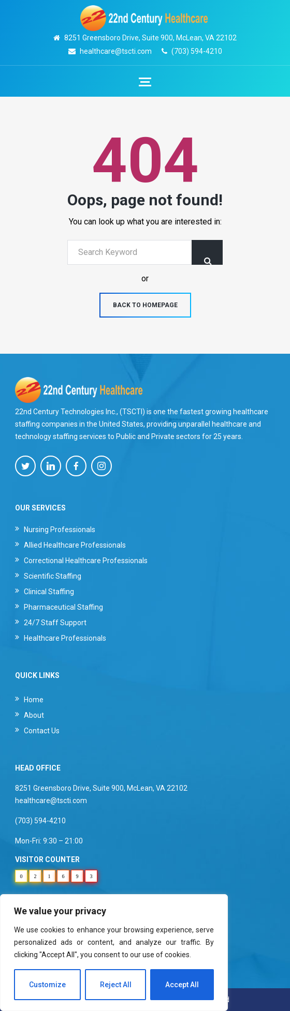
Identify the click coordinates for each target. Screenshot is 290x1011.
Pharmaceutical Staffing (63, 607)
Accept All (182, 984)
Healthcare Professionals (65, 638)
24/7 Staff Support (55, 622)
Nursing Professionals (59, 529)
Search (207, 252)
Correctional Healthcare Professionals (86, 560)
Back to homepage (145, 305)
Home (34, 700)
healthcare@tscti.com (116, 51)
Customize (47, 984)
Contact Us (42, 731)
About (34, 715)
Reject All (116, 984)
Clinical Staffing (49, 591)
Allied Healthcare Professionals (75, 545)
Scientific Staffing (52, 576)
